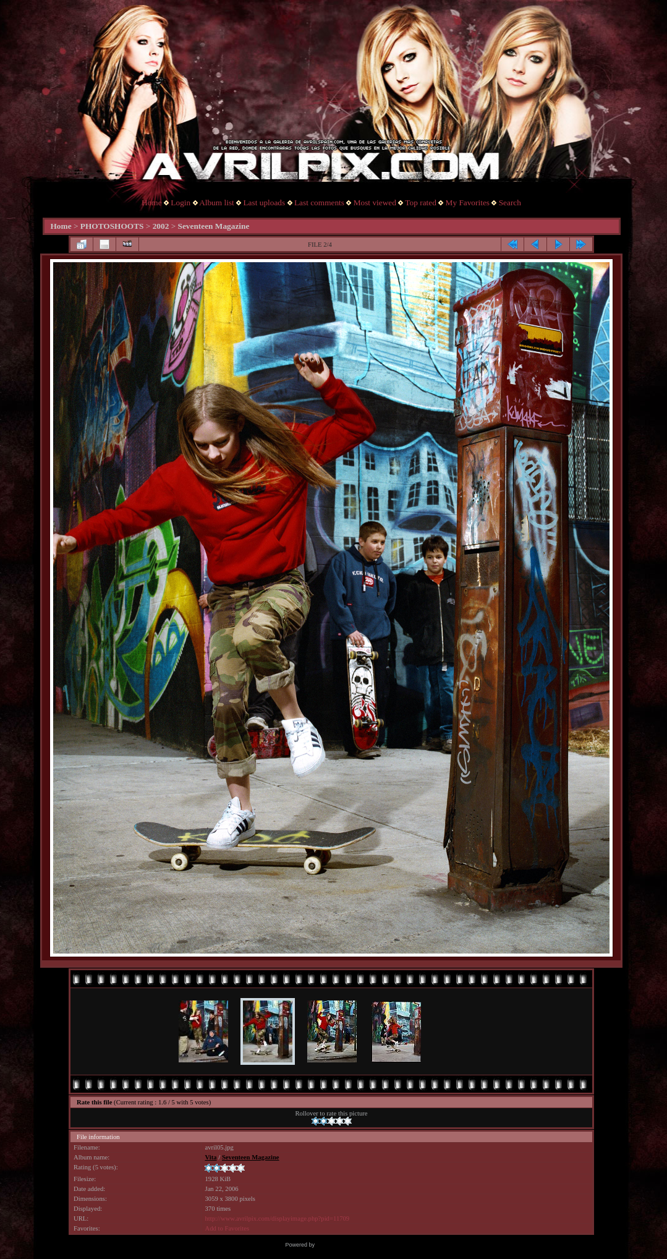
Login (180, 202)
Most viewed (375, 202)
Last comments (319, 202)
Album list (216, 202)
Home (152, 202)
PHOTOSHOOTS (112, 226)
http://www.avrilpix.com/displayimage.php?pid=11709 (277, 1218)
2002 (161, 226)
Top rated (420, 202)
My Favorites (468, 202)
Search (510, 202)
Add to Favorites (227, 1228)
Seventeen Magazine (214, 226)
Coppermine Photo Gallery (348, 1245)
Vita (210, 1157)
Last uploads (264, 202)
